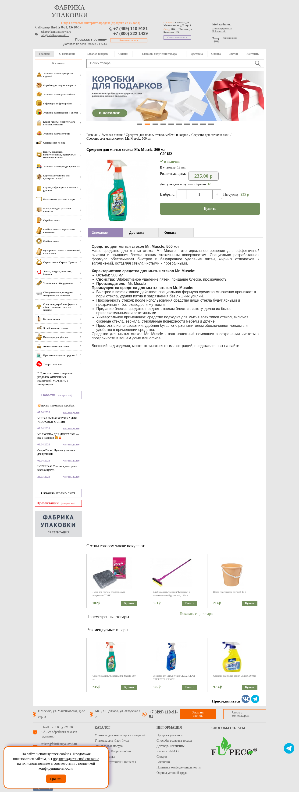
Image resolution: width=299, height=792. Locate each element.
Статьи (233, 53)
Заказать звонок (128, 40)
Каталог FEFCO (167, 751)
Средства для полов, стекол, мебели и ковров (157, 135)
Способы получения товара (159, 53)
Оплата (216, 53)
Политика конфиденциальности (179, 767)
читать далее (71, 412)
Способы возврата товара (174, 740)
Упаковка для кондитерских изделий (120, 735)
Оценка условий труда (172, 773)
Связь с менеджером (177, 37)
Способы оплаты (228, 728)
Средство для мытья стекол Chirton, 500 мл (234, 676)
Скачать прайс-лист (58, 493)
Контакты (252, 53)
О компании (67, 53)
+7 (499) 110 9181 (130, 28)
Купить (210, 208)
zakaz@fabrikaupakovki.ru (56, 31)
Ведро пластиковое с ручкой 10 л (229, 592)
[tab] (105, 232)
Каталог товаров (97, 53)
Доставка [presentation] (136, 232)
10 (211, 124)
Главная (44, 53)
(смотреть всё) (65, 395)
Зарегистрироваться (222, 28)
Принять (56, 779)
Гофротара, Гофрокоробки (113, 751)
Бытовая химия (111, 135)
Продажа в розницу (91, 39)
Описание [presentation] (100, 232)
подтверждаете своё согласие (76, 759)
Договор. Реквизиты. (171, 746)
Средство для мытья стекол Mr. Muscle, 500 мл (118, 138)
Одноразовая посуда (109, 746)
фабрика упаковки (69, 11)
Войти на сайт (219, 31)
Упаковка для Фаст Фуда (112, 740)
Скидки (123, 53)
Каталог (58, 63)
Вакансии (163, 762)
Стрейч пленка (105, 756)
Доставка (197, 53)
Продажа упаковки (169, 735)
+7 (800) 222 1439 (130, 33)
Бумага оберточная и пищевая (115, 762)
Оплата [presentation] (170, 232)
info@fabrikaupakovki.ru (55, 35)
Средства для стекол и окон (210, 135)
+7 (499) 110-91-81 (163, 714)
